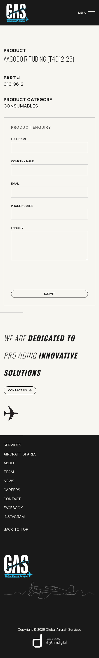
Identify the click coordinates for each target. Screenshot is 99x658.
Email (15, 183)
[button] (86, 13)
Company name (22, 161)
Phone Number (22, 206)
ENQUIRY (17, 228)
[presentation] (45, 275)
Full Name (19, 139)
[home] (16, 13)
